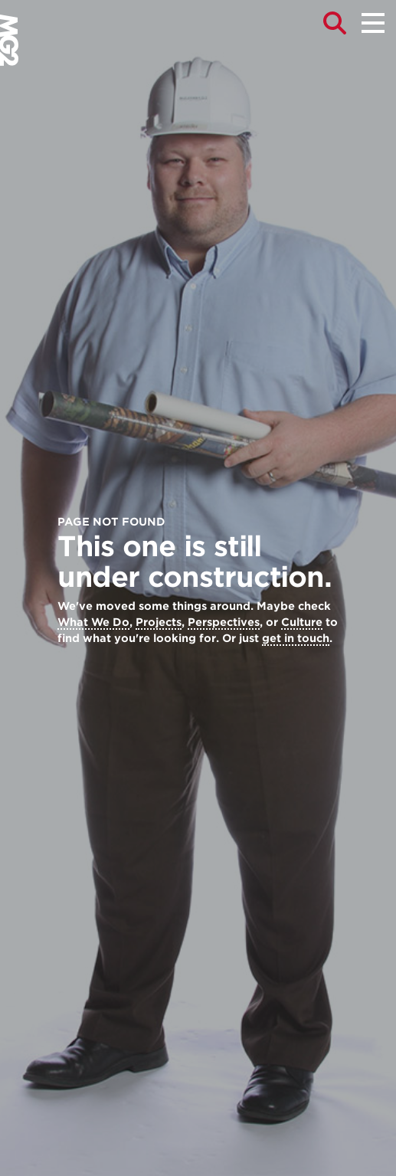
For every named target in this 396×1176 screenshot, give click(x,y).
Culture (301, 622)
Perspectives (224, 622)
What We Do (93, 622)
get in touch (295, 638)
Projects (159, 622)
